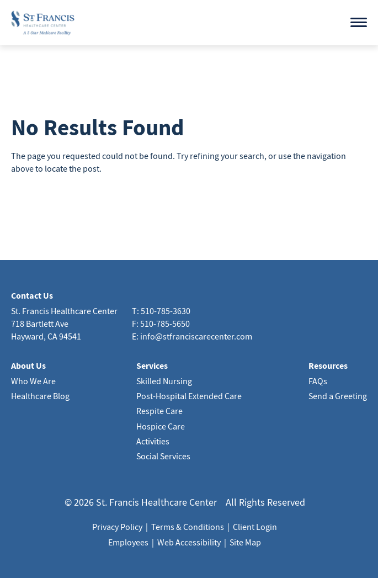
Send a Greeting (337, 395)
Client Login (255, 526)
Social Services (163, 456)
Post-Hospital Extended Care (189, 395)
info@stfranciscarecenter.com (196, 336)
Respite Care (159, 410)
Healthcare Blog (40, 395)
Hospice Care (160, 426)
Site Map (245, 542)
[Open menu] (358, 22)
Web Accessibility (189, 542)
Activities (152, 441)
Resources (328, 365)
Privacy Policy (117, 526)
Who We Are (33, 380)
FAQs (317, 380)
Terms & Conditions (187, 526)
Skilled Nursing (164, 380)
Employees (128, 542)
